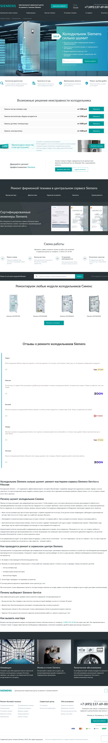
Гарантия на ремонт (54, 195)
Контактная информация (47, 708)
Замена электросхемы (13, 131)
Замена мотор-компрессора (15, 109)
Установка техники (70, 13)
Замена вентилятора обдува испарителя (20, 116)
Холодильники (16, 18)
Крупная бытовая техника (8, 13)
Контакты (104, 13)
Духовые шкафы (23, 711)
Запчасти (75, 195)
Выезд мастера (11, 195)
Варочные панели (5, 714)
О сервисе (88, 13)
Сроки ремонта (97, 195)
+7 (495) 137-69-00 (65, 251)
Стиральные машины (7, 705)
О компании (43, 705)
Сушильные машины (24, 708)
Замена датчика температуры (16, 123)
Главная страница (5, 18)
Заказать (96, 109)
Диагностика (32, 195)
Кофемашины (31, 13)
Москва (75, 7)
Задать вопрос (80, 169)
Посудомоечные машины (26, 705)
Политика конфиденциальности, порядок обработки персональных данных (66, 739)
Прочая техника (49, 13)
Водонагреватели (23, 714)
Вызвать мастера (96, 146)
